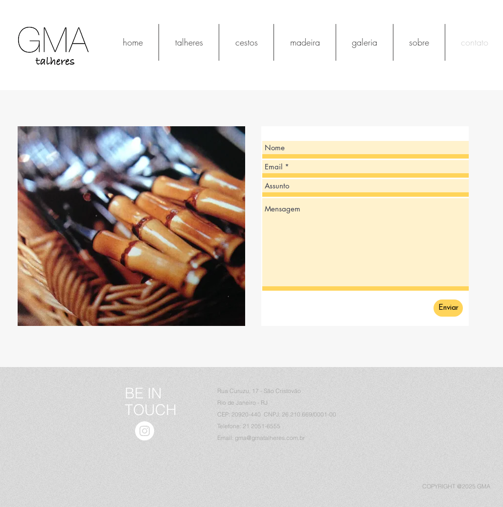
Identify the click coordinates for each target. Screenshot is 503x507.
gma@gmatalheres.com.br (270, 437)
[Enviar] (448, 308)
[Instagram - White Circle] (144, 430)
